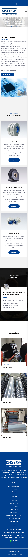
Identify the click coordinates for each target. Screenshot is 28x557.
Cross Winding (14, 233)
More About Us (7, 74)
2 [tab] (13, 26)
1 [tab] (11, 26)
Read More (14, 160)
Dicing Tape (14, 509)
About (8, 554)
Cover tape (14, 141)
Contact (20, 554)
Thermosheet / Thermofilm (14, 187)
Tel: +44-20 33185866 (14, 529)
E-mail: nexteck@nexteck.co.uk (14, 532)
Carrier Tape (14, 503)
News (14, 492)
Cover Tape (14, 500)
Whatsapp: (15, 540)
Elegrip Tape (14, 512)
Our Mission (14, 489)
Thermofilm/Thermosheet (14, 515)
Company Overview (14, 486)
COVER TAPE (7, 367)
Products (14, 554)
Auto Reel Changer (14, 518)
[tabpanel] (14, 22)
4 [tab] (16, 26)
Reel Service (14, 521)
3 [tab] (14, 26)
